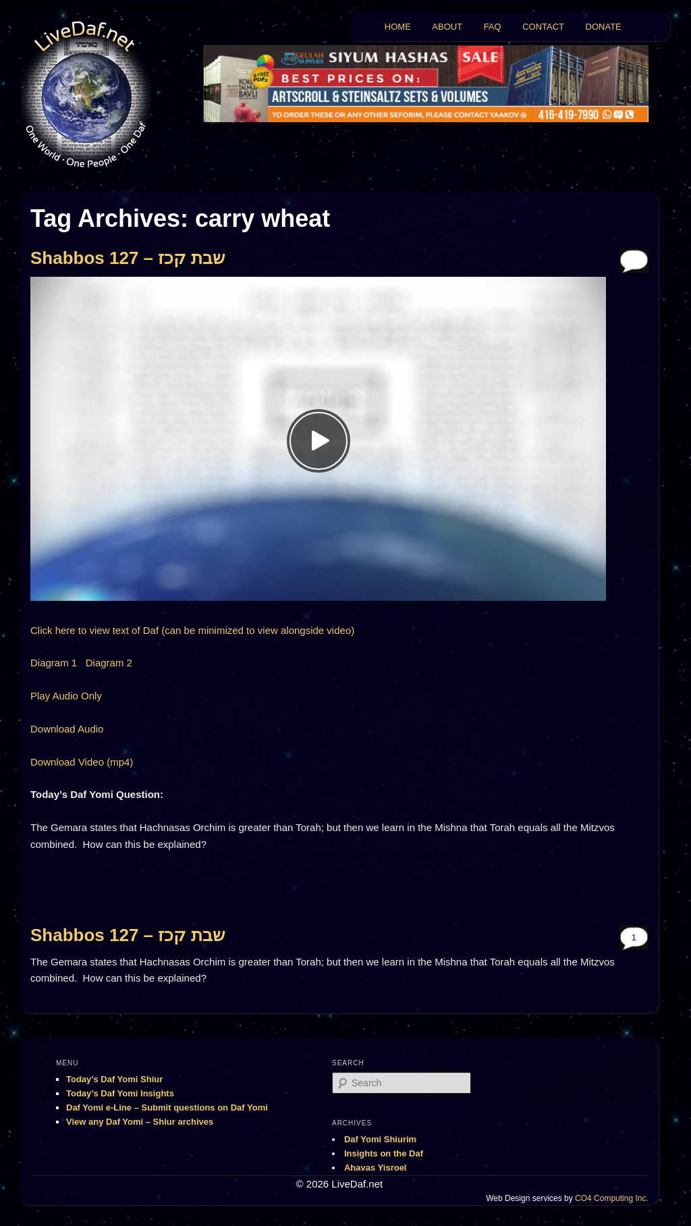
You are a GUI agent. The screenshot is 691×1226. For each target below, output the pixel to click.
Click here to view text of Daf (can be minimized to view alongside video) (192, 630)
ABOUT (447, 27)
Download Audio (66, 729)
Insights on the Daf (383, 1153)
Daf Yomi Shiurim (380, 1139)
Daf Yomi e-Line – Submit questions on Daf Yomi (167, 1107)
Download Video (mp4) (81, 762)
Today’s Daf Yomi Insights (120, 1093)
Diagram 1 (53, 662)
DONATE (603, 27)
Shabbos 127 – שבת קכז (127, 258)
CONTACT (543, 27)
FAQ (492, 27)
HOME (398, 27)
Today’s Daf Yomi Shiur (114, 1079)
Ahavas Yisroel (375, 1168)
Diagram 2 (109, 662)
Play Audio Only (66, 695)
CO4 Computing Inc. (611, 1198)
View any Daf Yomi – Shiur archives (139, 1122)
